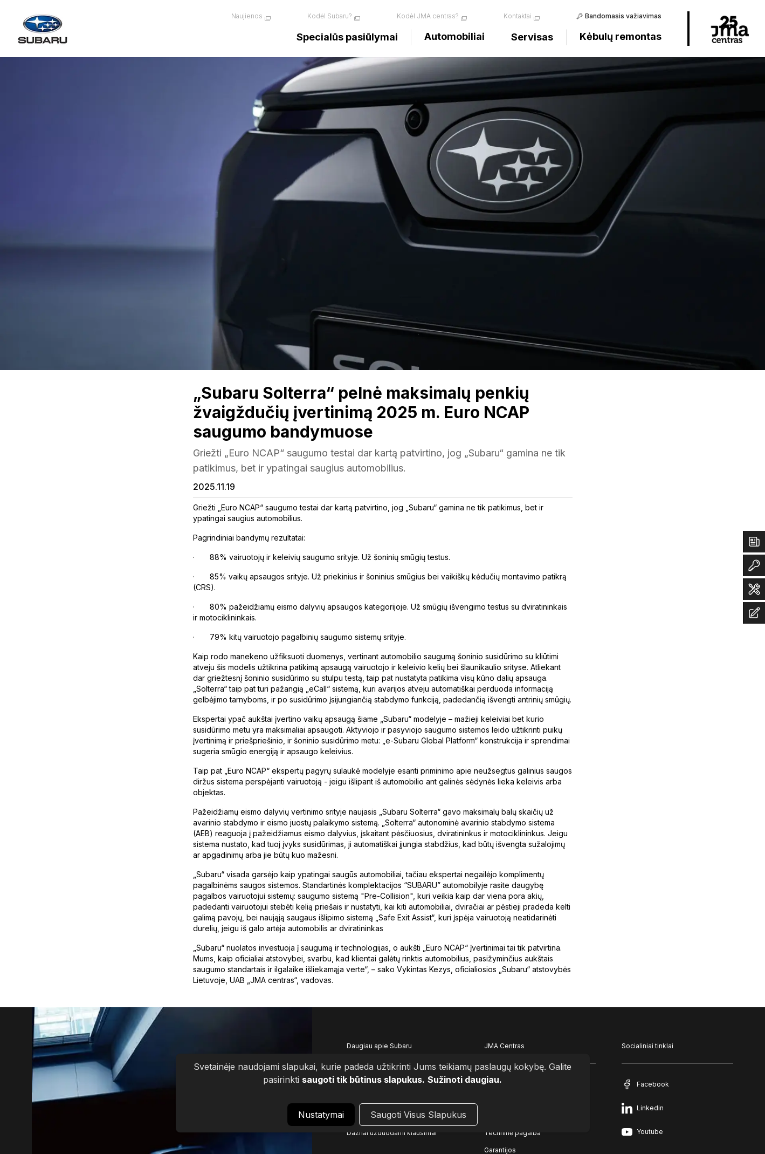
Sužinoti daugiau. (465, 1079)
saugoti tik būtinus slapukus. (363, 1079)
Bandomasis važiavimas (623, 16)
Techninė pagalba (512, 1133)
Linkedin (650, 1108)
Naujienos (247, 16)
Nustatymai (321, 1114)
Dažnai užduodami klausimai (392, 1133)
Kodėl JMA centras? (428, 16)
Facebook (653, 1084)
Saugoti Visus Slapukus (418, 1114)
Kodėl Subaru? (329, 16)
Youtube (650, 1132)
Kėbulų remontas (620, 36)
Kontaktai (518, 16)
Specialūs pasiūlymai (347, 37)
